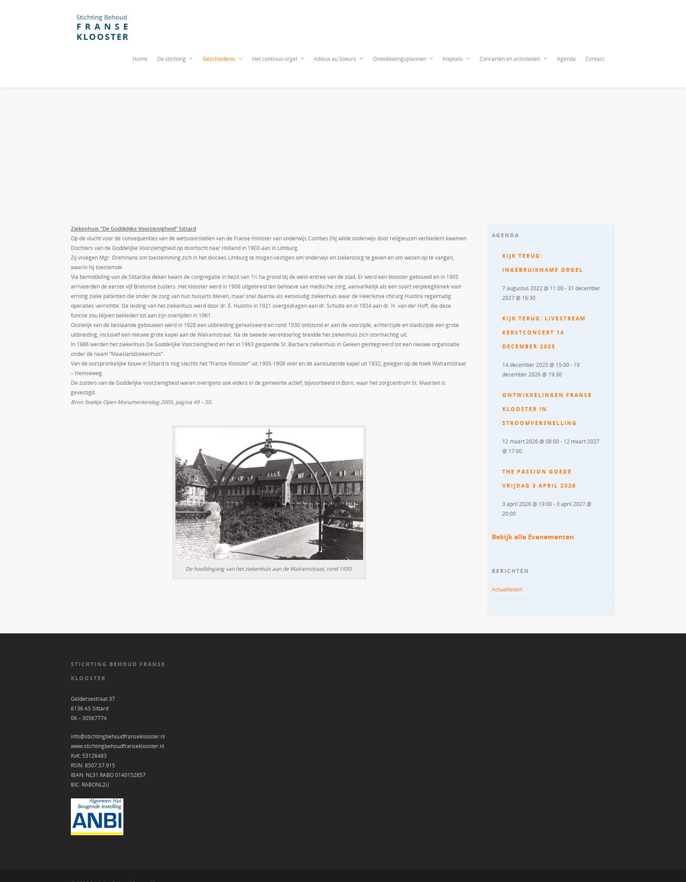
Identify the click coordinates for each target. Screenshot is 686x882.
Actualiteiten (507, 589)
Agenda (566, 59)
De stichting (175, 59)
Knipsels (457, 59)
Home (140, 59)
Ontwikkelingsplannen (403, 59)
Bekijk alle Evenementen (533, 536)
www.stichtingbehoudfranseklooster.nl (117, 746)
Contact (594, 59)
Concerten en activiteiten (514, 59)
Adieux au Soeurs (339, 59)
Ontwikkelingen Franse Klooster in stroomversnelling (547, 409)
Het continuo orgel (278, 59)
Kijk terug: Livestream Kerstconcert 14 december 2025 (544, 332)
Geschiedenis (223, 59)
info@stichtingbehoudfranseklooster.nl (118, 736)
